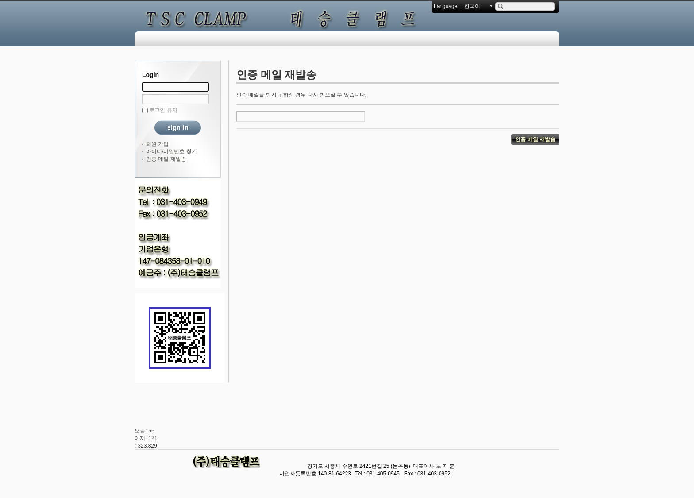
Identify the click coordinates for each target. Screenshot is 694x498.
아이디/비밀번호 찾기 (171, 151)
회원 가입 (157, 144)
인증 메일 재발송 (166, 159)
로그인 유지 (163, 110)
